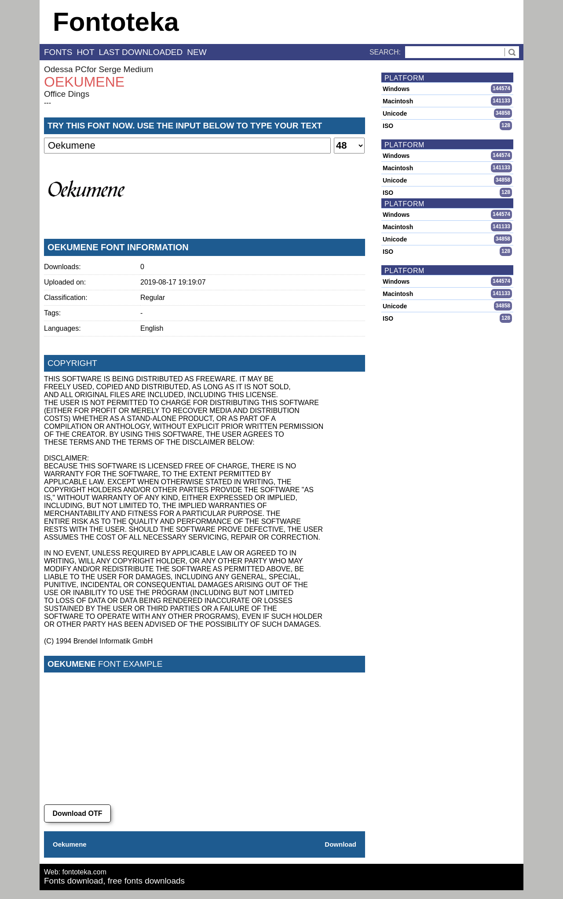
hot (85, 52)
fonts (58, 52)
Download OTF (77, 813)
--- (47, 102)
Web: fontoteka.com (75, 872)
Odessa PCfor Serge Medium (98, 69)
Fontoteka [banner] (116, 22)
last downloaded (141, 52)
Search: (385, 52)
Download (340, 844)
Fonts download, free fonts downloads (114, 880)
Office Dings (66, 94)
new (196, 52)
